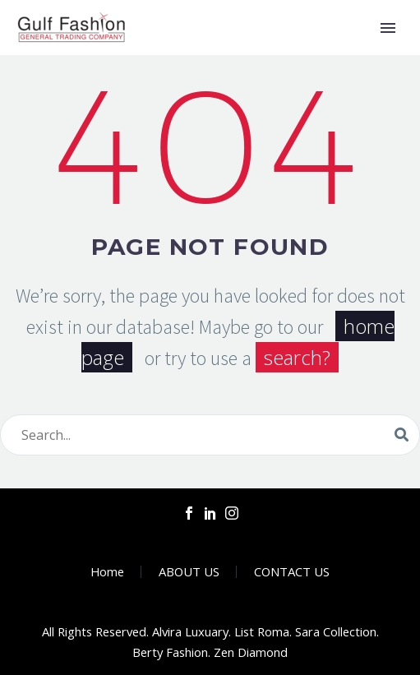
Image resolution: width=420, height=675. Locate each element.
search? (297, 357)
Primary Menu (388, 28)
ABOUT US (189, 572)
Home (107, 572)
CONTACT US (292, 572)
